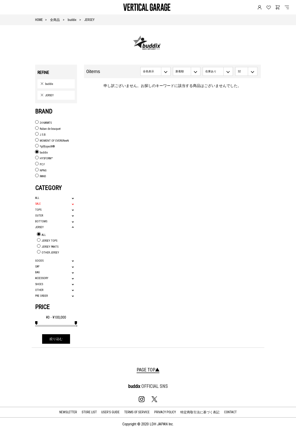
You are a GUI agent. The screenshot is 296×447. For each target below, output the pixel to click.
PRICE (42, 307)
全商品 (55, 20)
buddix (72, 20)
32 (239, 71)
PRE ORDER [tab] (41, 295)
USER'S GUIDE (110, 412)
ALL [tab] (37, 198)
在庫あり (210, 71)
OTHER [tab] (39, 290)
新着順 (179, 71)
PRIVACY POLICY (165, 412)
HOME (39, 20)
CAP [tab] (37, 266)
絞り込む (56, 339)
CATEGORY (48, 187)
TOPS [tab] (38, 209)
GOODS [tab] (39, 260)
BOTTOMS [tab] (41, 221)
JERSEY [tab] (39, 227)
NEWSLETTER (68, 412)
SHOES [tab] (39, 284)
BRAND (43, 111)
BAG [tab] (37, 272)
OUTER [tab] (39, 215)
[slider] (36, 322)
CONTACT (230, 412)
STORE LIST (89, 412)
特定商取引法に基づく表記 (199, 412)
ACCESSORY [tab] (41, 278)
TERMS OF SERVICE (137, 412)
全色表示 (148, 71)
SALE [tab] (38, 203)
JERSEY (89, 20)
